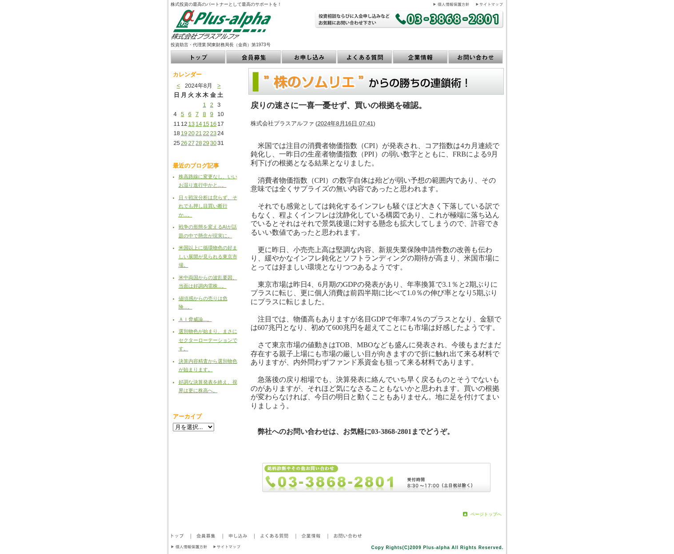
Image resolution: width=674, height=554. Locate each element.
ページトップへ (486, 514)
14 (198, 123)
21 (198, 133)
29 (206, 143)
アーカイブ (187, 416)
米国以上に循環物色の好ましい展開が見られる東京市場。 (208, 256)
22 (206, 133)
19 (184, 133)
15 (206, 123)
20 (191, 133)
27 (191, 143)
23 (213, 133)
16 (213, 123)
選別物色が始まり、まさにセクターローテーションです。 (208, 340)
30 (213, 143)
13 (191, 123)
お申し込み (309, 57)
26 (184, 143)
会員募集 (254, 57)
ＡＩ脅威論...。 (195, 319)
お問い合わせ (476, 57)
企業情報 (420, 57)
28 (198, 143)
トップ (198, 57)
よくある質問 (365, 57)
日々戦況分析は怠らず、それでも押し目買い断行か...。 (208, 206)
